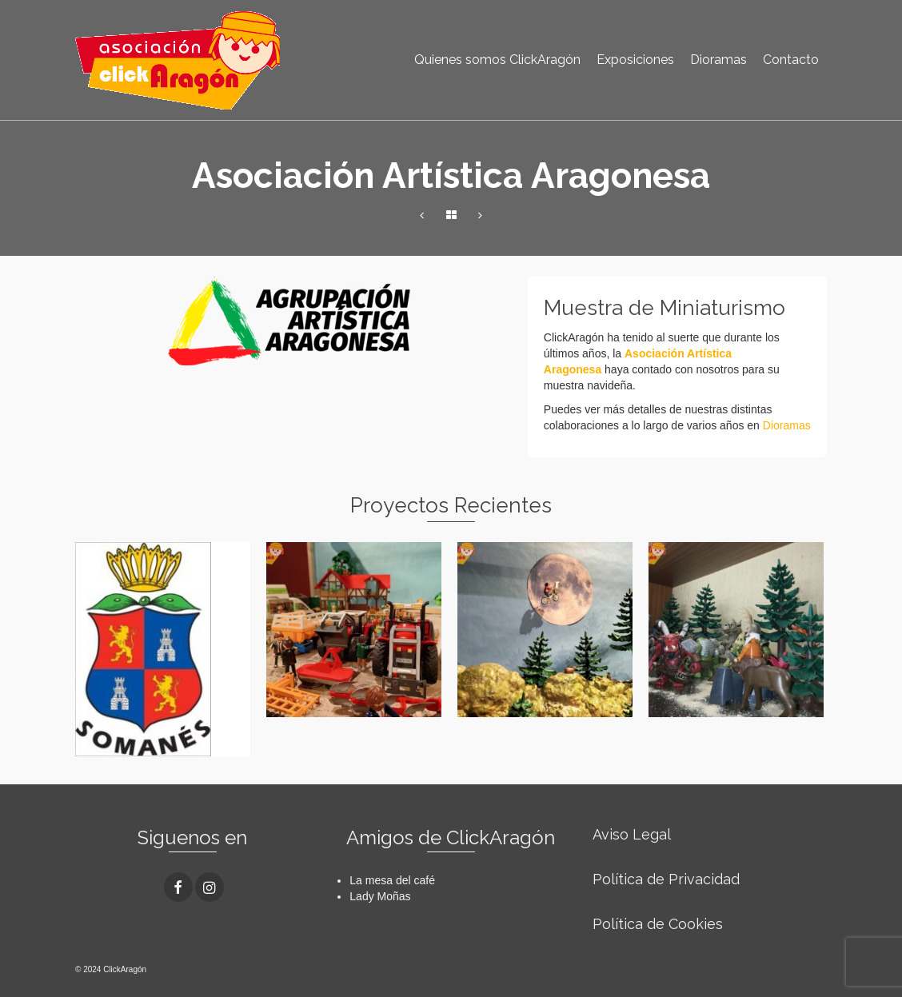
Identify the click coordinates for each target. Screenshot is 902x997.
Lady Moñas (379, 896)
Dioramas (787, 425)
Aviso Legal (632, 834)
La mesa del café (392, 880)
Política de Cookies (658, 923)
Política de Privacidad (666, 879)
